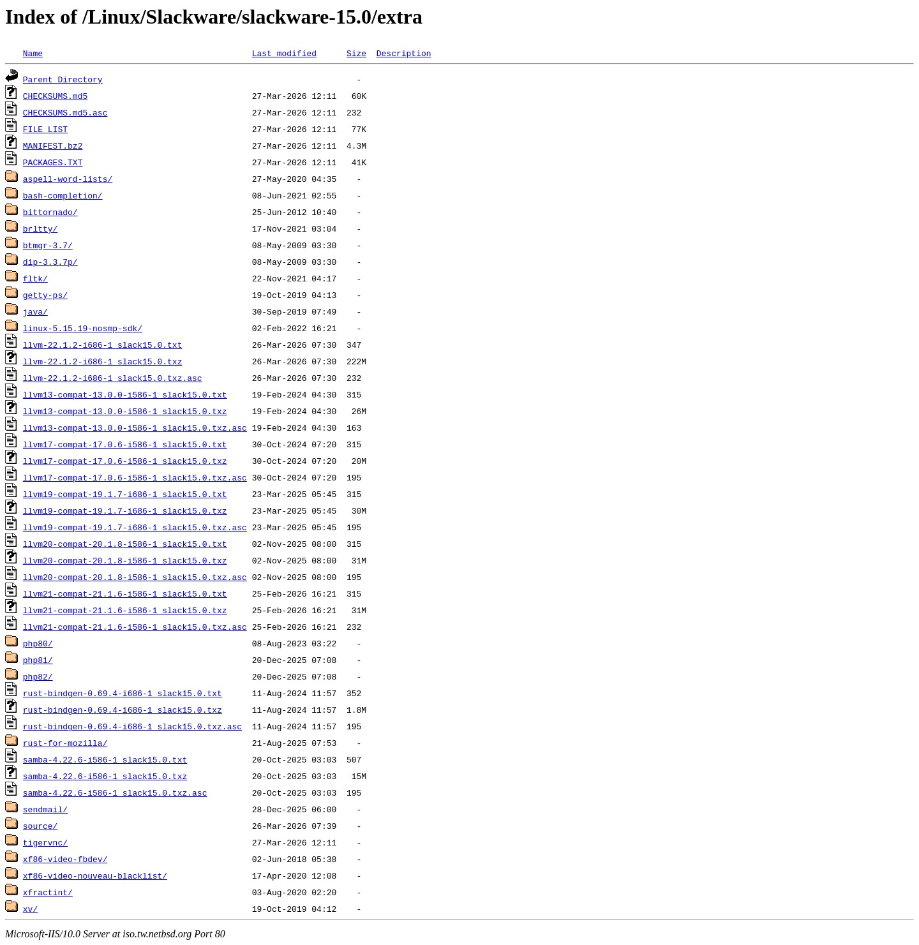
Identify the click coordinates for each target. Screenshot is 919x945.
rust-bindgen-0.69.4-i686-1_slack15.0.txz (122, 709)
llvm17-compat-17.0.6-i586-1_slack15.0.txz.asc (135, 477)
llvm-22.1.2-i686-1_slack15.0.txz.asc (112, 377)
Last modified (284, 53)
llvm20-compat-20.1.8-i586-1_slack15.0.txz (125, 560)
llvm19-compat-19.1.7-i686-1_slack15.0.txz (125, 510)
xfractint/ (48, 892)
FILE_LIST (45, 129)
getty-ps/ (45, 295)
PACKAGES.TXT (53, 162)
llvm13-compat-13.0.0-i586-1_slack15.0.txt (125, 394)
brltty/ (40, 228)
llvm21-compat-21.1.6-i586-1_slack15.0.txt (125, 593)
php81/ (38, 660)
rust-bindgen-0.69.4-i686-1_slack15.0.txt (122, 693)
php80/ (38, 643)
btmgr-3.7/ (48, 245)
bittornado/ (50, 212)
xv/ (30, 908)
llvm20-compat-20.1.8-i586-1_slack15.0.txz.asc (135, 577)
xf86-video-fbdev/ (65, 859)
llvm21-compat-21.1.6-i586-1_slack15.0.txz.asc (135, 626)
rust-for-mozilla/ (65, 742)
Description (404, 53)
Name (33, 53)
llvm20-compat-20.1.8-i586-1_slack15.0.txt (125, 543)
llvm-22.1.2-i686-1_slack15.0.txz (103, 361)
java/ (35, 311)
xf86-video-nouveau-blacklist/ (95, 875)
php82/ (38, 676)
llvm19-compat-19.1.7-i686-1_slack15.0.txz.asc (135, 527)
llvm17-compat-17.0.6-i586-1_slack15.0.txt (125, 444)
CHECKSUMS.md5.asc (65, 112)
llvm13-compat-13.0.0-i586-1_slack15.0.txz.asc (135, 427)
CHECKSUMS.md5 (55, 95)
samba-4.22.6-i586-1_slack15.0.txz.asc (115, 792)
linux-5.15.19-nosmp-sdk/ (82, 328)
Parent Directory (63, 79)
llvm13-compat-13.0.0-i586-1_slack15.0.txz (125, 411)
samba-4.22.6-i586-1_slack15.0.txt (105, 759)
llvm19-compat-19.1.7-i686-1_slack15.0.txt (125, 494)
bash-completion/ (63, 195)
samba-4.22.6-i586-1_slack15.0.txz (105, 776)
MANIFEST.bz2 (53, 145)
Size (356, 53)
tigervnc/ (45, 842)
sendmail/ (45, 809)
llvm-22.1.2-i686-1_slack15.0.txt (103, 344)
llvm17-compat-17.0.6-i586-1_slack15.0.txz (125, 460)
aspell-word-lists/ (67, 178)
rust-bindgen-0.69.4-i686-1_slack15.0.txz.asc (132, 726)
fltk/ (35, 278)
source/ (40, 825)
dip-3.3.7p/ (50, 261)
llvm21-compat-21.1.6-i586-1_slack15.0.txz (125, 610)
